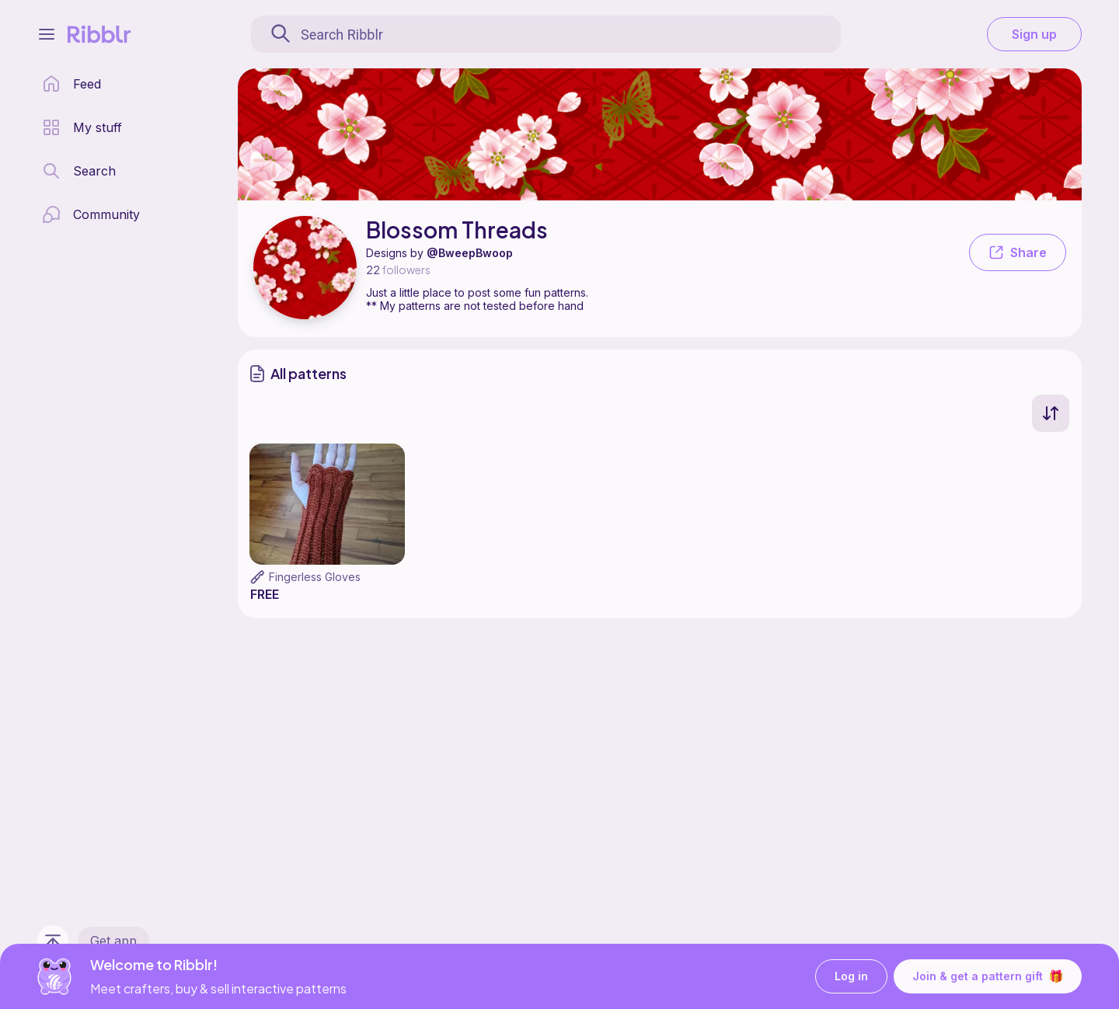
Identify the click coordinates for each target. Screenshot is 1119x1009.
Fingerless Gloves (315, 576)
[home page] (71, 84)
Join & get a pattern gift (987, 976)
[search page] (79, 171)
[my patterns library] (82, 127)
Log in (851, 976)
